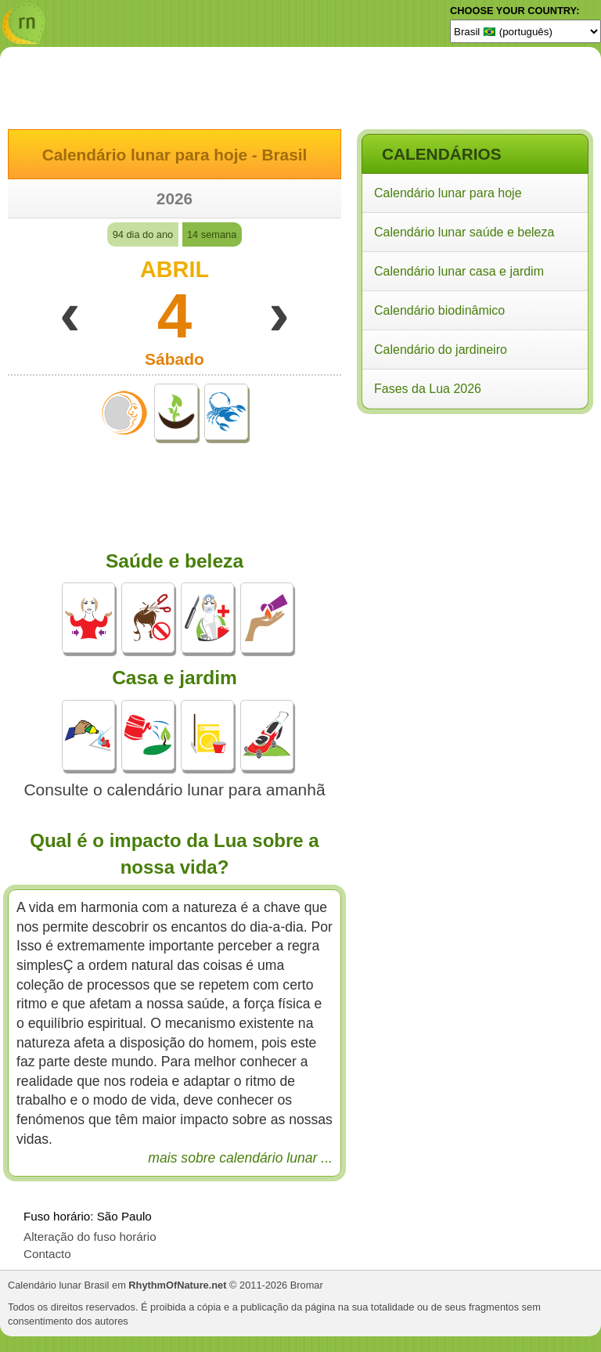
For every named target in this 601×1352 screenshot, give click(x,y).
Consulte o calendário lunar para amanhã (174, 790)
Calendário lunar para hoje (448, 193)
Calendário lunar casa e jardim (459, 271)
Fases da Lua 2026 (427, 388)
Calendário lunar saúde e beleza (464, 232)
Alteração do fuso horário (90, 1236)
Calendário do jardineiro (440, 349)
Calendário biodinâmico (439, 310)
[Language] (525, 31)
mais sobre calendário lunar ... (240, 1158)
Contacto (47, 1253)
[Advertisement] (474, 520)
